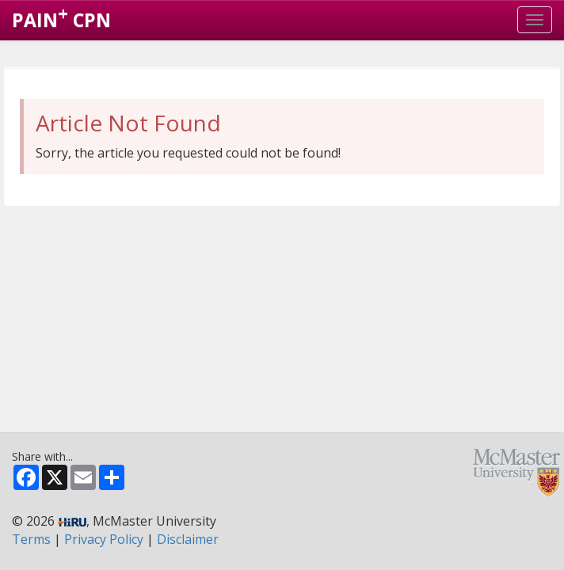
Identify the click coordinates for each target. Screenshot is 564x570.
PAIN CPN (61, 16)
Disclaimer (188, 539)
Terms (31, 539)
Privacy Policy (103, 539)
